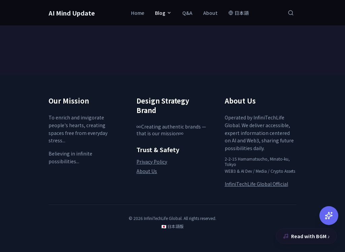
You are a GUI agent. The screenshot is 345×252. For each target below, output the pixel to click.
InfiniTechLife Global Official (256, 183)
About (210, 12)
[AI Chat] (328, 215)
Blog (163, 12)
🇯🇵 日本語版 (172, 226)
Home (137, 12)
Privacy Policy (151, 161)
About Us (146, 171)
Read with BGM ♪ (306, 236)
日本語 (238, 12)
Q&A (187, 12)
